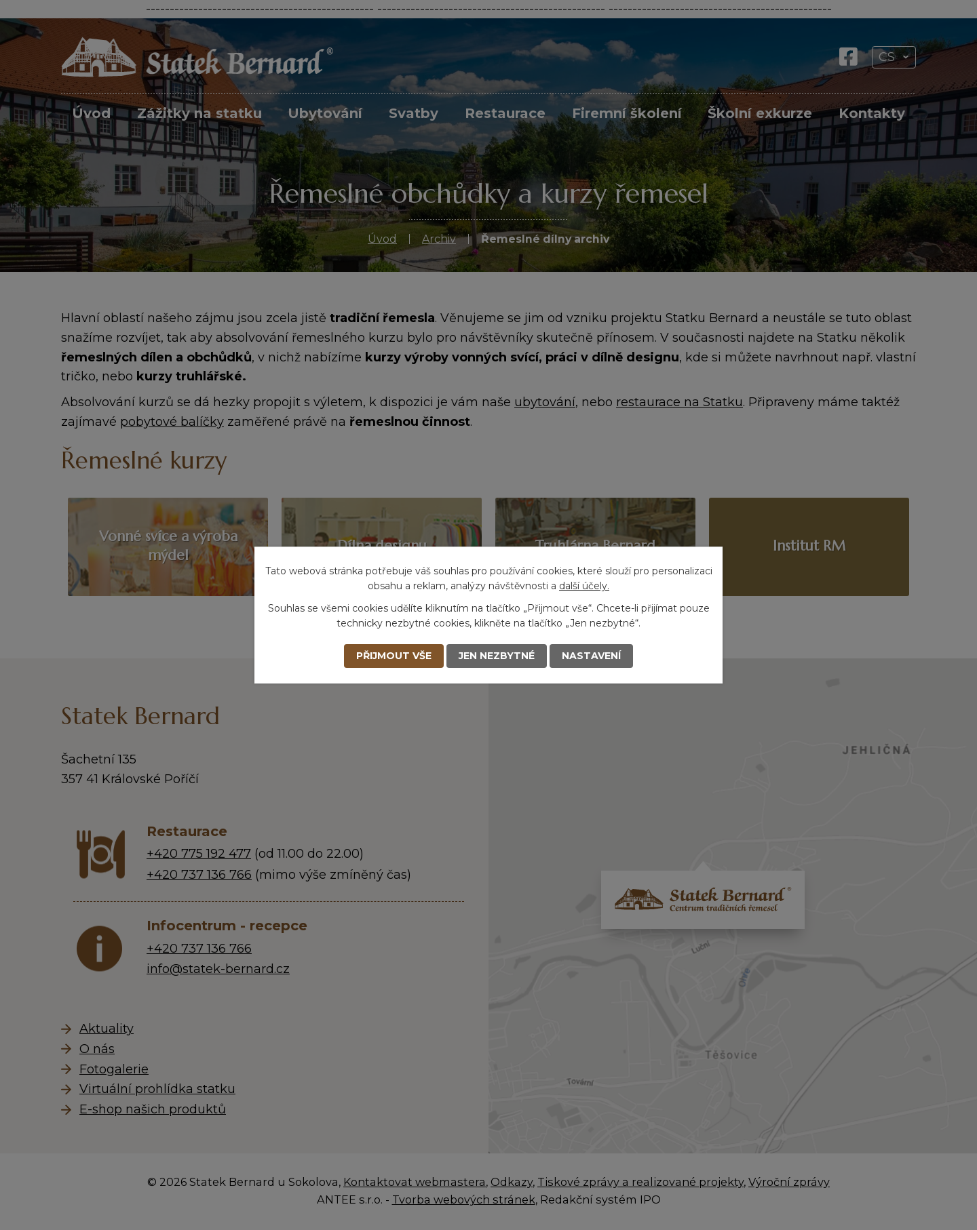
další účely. (584, 586)
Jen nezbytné (497, 656)
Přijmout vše (394, 656)
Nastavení (591, 656)
